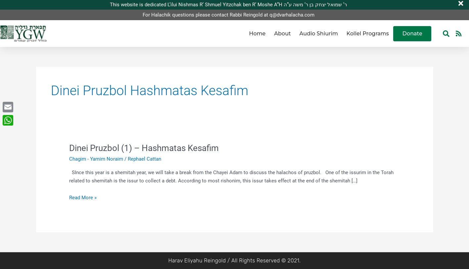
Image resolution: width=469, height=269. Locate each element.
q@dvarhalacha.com (291, 15)
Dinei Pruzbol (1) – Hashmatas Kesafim (144, 148)
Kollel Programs (368, 33)
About (282, 33)
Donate (412, 33)
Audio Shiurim (319, 33)
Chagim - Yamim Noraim (96, 159)
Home (257, 33)
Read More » (83, 197)
